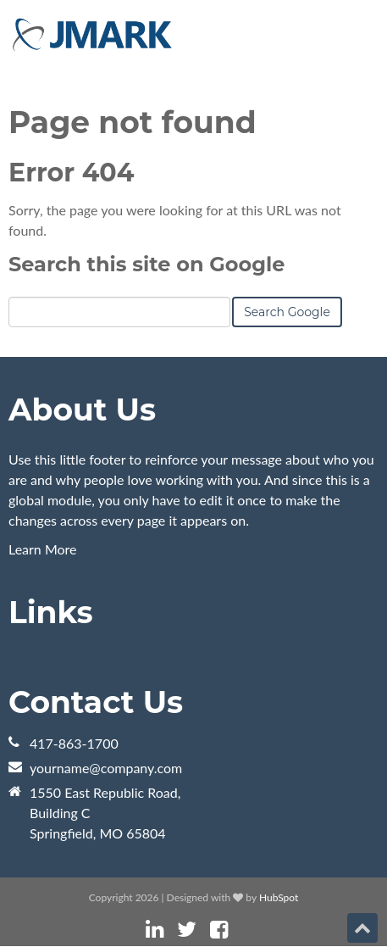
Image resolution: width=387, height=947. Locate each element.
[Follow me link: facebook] (219, 929)
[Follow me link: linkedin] (154, 929)
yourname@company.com (106, 768)
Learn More (42, 549)
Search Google (287, 312)
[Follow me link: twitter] (186, 929)
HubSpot (278, 897)
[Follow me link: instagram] (241, 929)
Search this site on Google (146, 264)
